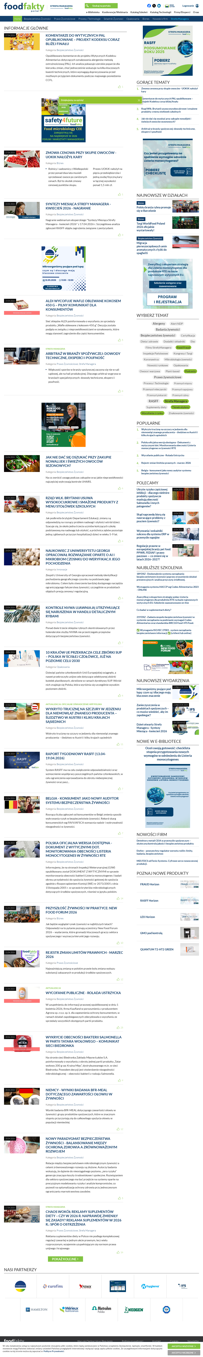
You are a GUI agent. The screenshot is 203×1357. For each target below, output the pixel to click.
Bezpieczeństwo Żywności (37, 18)
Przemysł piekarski (157, 395)
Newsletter (193, 1341)
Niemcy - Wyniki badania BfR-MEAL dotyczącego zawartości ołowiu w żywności (79, 1094)
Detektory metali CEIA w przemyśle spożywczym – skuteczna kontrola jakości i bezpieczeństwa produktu (165, 842)
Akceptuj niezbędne (183, 1352)
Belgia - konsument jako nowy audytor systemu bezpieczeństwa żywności (82, 800)
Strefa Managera (180, 18)
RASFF (153, 401)
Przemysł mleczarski (154, 389)
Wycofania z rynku (152, 413)
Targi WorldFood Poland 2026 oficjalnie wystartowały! (151, 227)
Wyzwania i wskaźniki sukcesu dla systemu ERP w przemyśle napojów (153, 534)
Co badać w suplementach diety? (154, 609)
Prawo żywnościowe (167, 377)
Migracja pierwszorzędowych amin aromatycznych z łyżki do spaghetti (152, 248)
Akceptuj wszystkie (183, 1346)
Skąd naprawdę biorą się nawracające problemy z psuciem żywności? (151, 518)
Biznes (146, 18)
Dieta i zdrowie (149, 341)
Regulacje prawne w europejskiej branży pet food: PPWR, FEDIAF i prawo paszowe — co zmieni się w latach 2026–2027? (154, 552)
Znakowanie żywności (181, 413)
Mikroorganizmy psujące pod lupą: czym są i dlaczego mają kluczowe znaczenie (154, 692)
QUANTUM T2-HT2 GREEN (156, 949)
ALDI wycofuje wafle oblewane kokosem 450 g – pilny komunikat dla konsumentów (83, 305)
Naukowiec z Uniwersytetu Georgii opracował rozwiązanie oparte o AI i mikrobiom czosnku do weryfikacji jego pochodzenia (83, 557)
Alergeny (159, 323)
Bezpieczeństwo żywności (158, 335)
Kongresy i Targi (183, 353)
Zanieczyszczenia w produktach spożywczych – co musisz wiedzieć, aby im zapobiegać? (153, 710)
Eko (193, 341)
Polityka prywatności (132, 1341)
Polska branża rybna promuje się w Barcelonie (154, 209)
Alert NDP (177, 323)
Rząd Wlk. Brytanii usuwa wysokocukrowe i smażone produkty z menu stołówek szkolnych (82, 502)
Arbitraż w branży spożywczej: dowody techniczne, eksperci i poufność (83, 355)
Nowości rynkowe (157, 365)
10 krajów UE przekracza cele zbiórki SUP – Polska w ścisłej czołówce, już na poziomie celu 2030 (84, 656)
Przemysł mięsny (183, 383)
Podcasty (190, 371)
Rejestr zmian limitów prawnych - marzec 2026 (166, 462)
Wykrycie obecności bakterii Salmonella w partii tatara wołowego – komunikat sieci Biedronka (84, 1041)
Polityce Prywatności (54, 1351)
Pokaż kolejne (64, 1259)
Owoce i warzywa (150, 371)
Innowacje (62, 569)
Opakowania (132, 18)
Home (17, 18)
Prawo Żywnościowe (64, 18)
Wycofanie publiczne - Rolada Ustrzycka (83, 993)
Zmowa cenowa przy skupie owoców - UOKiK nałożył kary (81, 155)
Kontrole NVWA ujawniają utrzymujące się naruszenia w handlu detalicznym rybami (83, 612)
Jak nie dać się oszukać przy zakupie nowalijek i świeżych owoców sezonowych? (78, 461)
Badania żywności (168, 329)
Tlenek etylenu (180, 407)
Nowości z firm (160, 18)
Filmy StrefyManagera (158, 347)
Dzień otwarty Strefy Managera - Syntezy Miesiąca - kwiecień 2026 (152, 728)
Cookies (174, 1341)
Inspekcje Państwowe (155, 353)
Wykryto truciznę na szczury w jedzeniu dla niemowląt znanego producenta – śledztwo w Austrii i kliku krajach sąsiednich (83, 715)
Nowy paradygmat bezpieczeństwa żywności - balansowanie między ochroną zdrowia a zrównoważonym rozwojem (81, 1145)
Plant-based (172, 371)
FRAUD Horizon (149, 884)
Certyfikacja (188, 335)
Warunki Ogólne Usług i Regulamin (95, 1341)
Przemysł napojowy (182, 389)
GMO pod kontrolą (151, 933)
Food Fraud (183, 347)
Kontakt (156, 1341)
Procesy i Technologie (89, 18)
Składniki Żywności (113, 18)
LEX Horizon (147, 916)
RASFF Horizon (149, 900)
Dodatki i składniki (174, 341)
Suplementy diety (156, 407)
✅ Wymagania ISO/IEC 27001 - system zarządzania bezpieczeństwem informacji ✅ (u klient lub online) (164, 631)
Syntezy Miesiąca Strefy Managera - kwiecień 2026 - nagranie (78, 206)
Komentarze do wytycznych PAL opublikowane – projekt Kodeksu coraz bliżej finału (83, 39)
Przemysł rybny (180, 395)
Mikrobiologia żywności (178, 359)
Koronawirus (151, 359)
